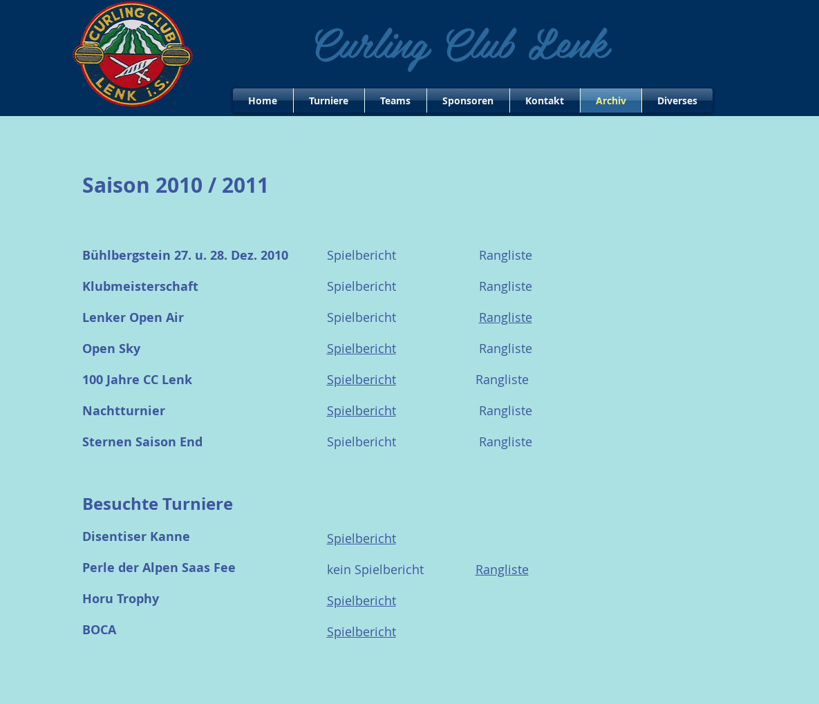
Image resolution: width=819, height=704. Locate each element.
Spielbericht (361, 379)
